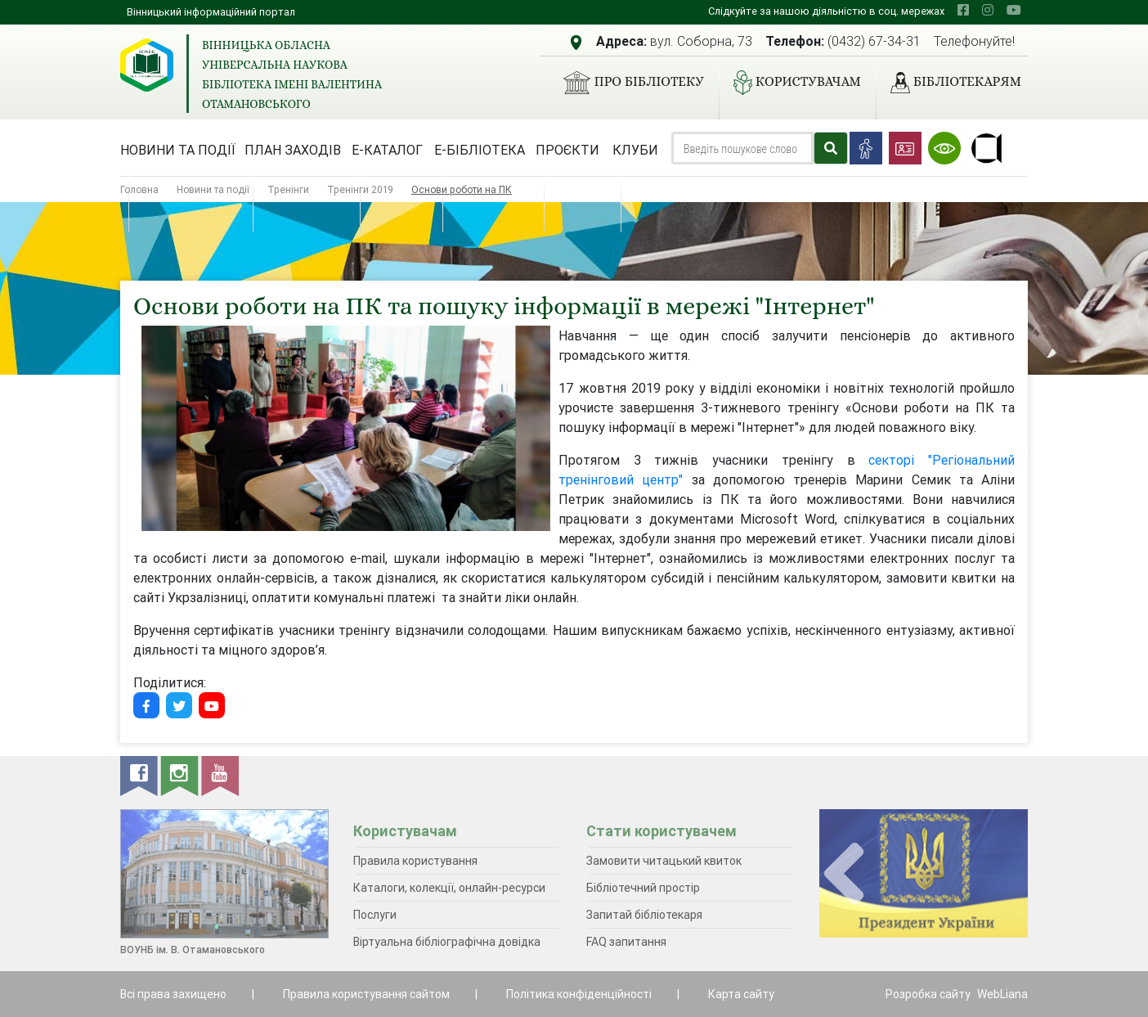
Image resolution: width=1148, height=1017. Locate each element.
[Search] (742, 148)
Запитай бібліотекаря (644, 914)
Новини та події (177, 150)
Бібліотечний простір (643, 887)
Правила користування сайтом (366, 994)
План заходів (292, 150)
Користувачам (790, 82)
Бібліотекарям (949, 82)
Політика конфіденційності (579, 994)
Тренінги (288, 189)
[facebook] (963, 10)
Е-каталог (387, 150)
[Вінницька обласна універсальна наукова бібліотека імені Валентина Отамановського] (146, 65)
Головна (139, 189)
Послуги (375, 914)
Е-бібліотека (479, 150)
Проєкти (567, 150)
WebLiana (1002, 994)
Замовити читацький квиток (664, 860)
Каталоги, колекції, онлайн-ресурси (449, 887)
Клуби (635, 150)
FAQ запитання (626, 941)
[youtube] (1014, 10)
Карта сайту (741, 994)
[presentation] (843, 874)
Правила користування (415, 860)
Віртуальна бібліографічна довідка (446, 941)
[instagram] (987, 10)
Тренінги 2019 (360, 189)
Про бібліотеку (626, 82)
